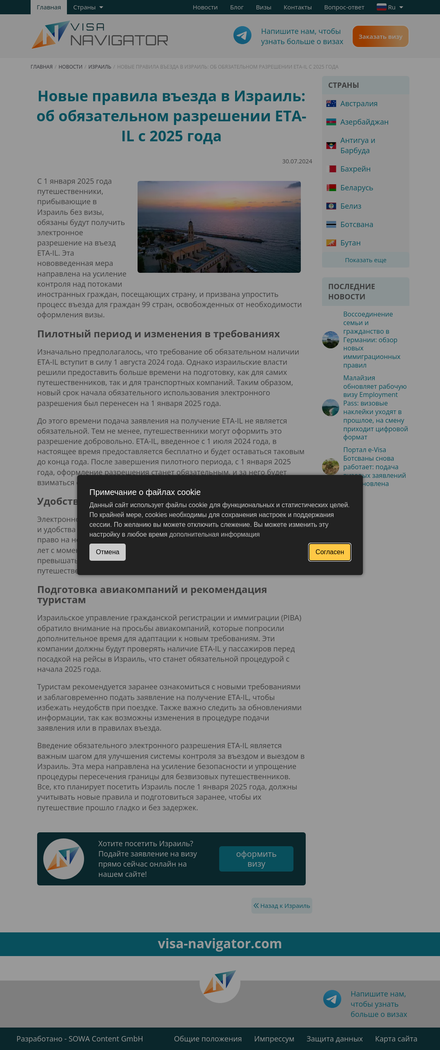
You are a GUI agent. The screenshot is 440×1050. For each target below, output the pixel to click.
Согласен (330, 551)
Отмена (107, 551)
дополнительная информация (214, 534)
